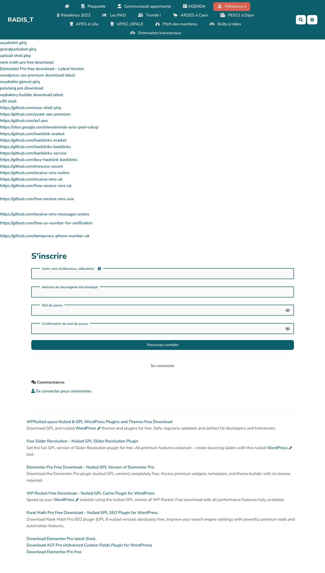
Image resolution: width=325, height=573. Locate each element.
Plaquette (93, 6)
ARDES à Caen (190, 15)
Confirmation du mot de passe (65, 323)
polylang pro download (21, 88)
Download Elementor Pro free (54, 552)
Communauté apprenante (144, 6)
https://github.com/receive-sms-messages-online (44, 214)
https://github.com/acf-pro (24, 120)
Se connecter (163, 366)
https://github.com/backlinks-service (33, 153)
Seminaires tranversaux (155, 33)
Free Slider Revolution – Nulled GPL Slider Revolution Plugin (82, 441)
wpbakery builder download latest (31, 95)
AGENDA (194, 6)
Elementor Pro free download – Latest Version (42, 69)
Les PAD (114, 15)
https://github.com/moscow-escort (31, 166)
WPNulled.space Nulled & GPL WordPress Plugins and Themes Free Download (99, 421)
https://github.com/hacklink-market (32, 134)
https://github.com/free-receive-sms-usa (37, 199)
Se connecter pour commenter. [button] (61, 391)
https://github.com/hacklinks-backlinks (35, 146)
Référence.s (231, 6)
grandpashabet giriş (18, 49)
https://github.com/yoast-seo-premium (35, 114)
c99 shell (8, 101)
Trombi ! (149, 15)
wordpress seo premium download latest (37, 75)
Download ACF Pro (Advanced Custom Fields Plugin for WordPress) (89, 545)
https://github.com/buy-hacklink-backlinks (38, 159)
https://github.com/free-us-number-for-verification (46, 223)
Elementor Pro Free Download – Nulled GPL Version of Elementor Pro (90, 467)
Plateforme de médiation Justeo (276, 15)
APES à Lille (84, 24)
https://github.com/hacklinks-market (33, 140)
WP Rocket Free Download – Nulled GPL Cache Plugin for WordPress (91, 493)
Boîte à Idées (225, 24)
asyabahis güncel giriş (20, 81)
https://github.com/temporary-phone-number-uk (45, 236)
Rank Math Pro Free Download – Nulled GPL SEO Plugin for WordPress (92, 512)
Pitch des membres (176, 24)
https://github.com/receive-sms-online (34, 173)
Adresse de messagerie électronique (70, 287)
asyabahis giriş (13, 42)
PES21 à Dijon (237, 15)
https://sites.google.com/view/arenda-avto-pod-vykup (49, 127)
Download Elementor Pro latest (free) (61, 538)
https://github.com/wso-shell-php (30, 107)
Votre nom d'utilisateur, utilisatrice (71, 268)
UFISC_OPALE (127, 24)
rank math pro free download (26, 62)
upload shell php (15, 55)
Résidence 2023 (73, 15)
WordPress (85, 428)
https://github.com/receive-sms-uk (31, 179)
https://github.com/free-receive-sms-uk (36, 185)
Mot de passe (52, 305)
